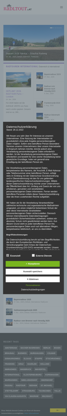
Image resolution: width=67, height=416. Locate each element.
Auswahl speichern (32, 272)
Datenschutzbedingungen (33, 290)
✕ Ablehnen (33, 279)
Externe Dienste (42, 255)
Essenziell (13, 255)
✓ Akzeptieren (33, 264)
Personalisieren (33, 285)
